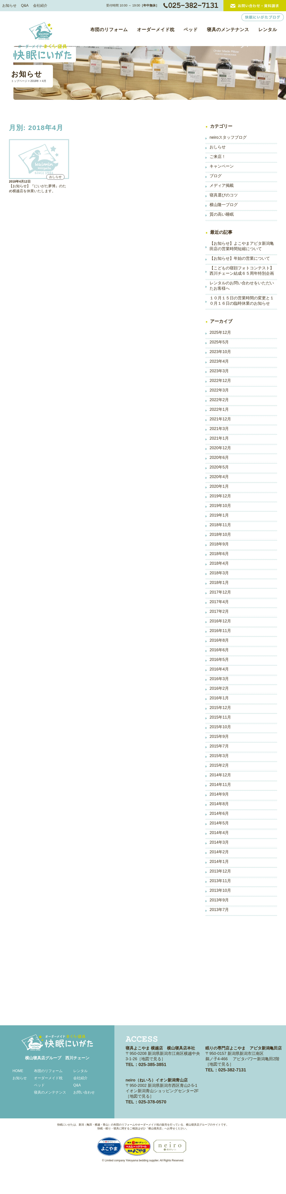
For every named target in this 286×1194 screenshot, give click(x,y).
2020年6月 (219, 457)
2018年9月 (219, 544)
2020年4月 (219, 477)
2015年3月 (219, 755)
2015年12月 (220, 707)
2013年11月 (220, 881)
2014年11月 (220, 784)
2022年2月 (219, 400)
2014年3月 (219, 842)
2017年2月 (219, 611)
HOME (18, 1071)
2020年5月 (219, 467)
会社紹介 (40, 5)
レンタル (267, 29)
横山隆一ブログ (224, 204)
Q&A (25, 5)
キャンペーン (222, 166)
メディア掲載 (222, 185)
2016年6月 (219, 650)
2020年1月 (219, 486)
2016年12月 (220, 621)
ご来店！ (218, 156)
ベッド (191, 29)
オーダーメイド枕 (156, 29)
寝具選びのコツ (224, 195)
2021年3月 (219, 428)
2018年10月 (220, 534)
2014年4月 (219, 832)
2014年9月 (219, 794)
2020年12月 (220, 448)
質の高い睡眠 (222, 214)
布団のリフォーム (109, 29)
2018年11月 (220, 525)
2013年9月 (219, 900)
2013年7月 (219, 909)
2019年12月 (220, 496)
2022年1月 (219, 409)
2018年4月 (219, 563)
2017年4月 (219, 602)
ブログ (216, 176)
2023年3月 (219, 371)
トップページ (19, 81)
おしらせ (218, 147)
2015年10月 (220, 727)
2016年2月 (219, 688)
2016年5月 (219, 659)
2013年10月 (220, 890)
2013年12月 (220, 871)
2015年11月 (220, 717)
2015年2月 (219, 765)
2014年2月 (219, 852)
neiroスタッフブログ (228, 137)
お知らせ (9, 5)
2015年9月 (219, 736)
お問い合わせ (84, 1092)
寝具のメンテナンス (228, 29)
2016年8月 (219, 640)
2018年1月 (219, 582)
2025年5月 (219, 342)
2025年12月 (220, 332)
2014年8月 (219, 804)
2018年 (34, 81)
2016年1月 (219, 698)
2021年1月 (219, 438)
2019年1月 (219, 515)
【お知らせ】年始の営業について (240, 258)
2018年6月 (219, 553)
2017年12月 (220, 592)
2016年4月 (219, 669)
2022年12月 (220, 380)
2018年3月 (219, 573)
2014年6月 (219, 813)
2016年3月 (219, 679)
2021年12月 (220, 419)
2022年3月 (219, 390)
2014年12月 (220, 775)
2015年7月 (219, 746)
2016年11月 (220, 630)
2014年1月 (219, 861)
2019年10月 (220, 505)
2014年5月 (219, 823)
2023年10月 (220, 351)
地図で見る (151, 1059)
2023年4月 (219, 361)
